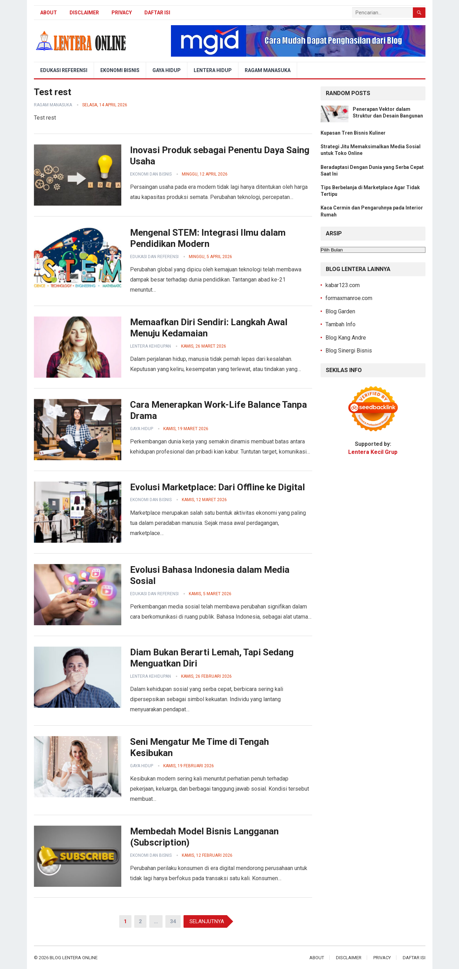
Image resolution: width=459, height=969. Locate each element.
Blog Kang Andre (345, 337)
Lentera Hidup (213, 70)
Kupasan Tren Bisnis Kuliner (353, 133)
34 (173, 921)
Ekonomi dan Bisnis (151, 174)
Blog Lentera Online (74, 957)
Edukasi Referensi (63, 70)
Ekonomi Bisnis (119, 70)
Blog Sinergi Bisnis (348, 350)
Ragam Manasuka (268, 70)
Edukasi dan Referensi (154, 256)
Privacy (122, 12)
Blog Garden (340, 311)
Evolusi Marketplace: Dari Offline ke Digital (217, 487)
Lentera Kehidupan (150, 346)
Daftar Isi (157, 12)
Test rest (52, 92)
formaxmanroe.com (348, 298)
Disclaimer (84, 12)
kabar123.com (342, 285)
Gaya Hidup (166, 70)
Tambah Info (340, 324)
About (48, 12)
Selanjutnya (206, 921)
